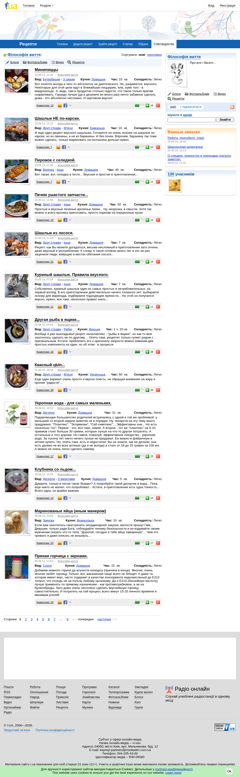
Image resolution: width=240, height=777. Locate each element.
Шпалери (36, 702)
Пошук (61, 687)
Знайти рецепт (107, 44)
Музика (87, 707)
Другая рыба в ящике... (57, 319)
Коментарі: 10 (45, 602)
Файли (35, 707)
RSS (7, 692)
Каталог (114, 687)
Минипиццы (46, 69)
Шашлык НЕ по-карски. (57, 118)
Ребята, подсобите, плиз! (186, 138)
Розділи (45, 5)
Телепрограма (119, 692)
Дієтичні (49, 412)
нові (142, 54)
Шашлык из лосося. (54, 233)
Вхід (211, 5)
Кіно (138, 702)
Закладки (141, 687)
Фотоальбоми (197, 94)
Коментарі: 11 (45, 306)
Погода (61, 692)
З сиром (69, 79)
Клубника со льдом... (55, 469)
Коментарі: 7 (44, 147)
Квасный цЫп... (50, 365)
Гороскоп (88, 692)
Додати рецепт (83, 44)
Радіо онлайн (192, 689)
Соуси (47, 565)
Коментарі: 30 (45, 390)
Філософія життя (184, 57)
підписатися (191, 107)
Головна (28, 5)
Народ (34, 697)
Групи (139, 707)
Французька (85, 520)
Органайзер (12, 707)
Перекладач (12, 697)
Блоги (174, 94)
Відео (219, 94)
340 (173, 107)
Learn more (173, 772)
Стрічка (128, 44)
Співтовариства (164, 44)
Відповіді (115, 707)
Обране (143, 44)
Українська (97, 374)
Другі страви (52, 128)
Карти (86, 702)
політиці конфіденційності (174, 769)
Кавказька (97, 128)
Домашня (98, 79)
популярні (154, 54)
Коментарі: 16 (45, 351)
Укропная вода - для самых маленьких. (73, 403)
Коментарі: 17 (45, 456)
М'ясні (68, 128)
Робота (35, 687)
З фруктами (66, 479)
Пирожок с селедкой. (55, 160)
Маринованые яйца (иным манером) (70, 511)
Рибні (68, 329)
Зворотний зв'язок (17, 730)
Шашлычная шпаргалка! (185, 147)
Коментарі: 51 (45, 261)
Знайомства (91, 697)
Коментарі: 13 (45, 105)
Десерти (49, 479)
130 (171, 174)
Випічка (48, 169)
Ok (229, 771)
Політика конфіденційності (55, 730)
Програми (89, 687)
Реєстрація (227, 5)
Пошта (8, 687)
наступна (104, 619)
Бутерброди (51, 79)
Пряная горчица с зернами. (61, 556)
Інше (60, 169)
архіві (187, 115)
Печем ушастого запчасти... (61, 195)
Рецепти (176, 98)
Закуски (48, 520)
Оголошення (39, 692)
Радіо (8, 712)
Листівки (62, 702)
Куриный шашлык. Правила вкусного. (72, 274)
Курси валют (144, 692)
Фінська (94, 329)
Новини (114, 702)
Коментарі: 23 (45, 543)
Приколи (62, 697)
